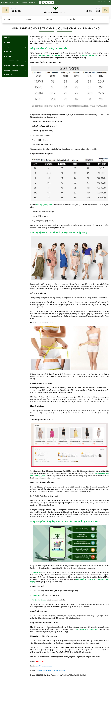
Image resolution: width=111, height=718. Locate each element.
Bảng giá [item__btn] (49, 19)
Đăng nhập (100, 1)
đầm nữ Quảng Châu (89, 55)
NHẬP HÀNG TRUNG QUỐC (15, 61)
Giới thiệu (7, 19)
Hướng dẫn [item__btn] (71, 19)
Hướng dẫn (15, 43)
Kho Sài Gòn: (9, 2)
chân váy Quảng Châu (44, 205)
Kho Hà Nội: (28, 2)
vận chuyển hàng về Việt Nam (87, 629)
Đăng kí (107, 1)
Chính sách (15, 57)
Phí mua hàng (36, 595)
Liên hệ (92, 19)
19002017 (16, 11)
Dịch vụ (15, 47)
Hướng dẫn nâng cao (15, 71)
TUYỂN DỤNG (15, 75)
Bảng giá (15, 38)
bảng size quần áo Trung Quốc (49, 55)
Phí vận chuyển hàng (39, 600)
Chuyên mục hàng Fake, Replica (15, 66)
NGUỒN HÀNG (15, 52)
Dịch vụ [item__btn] (28, 19)
